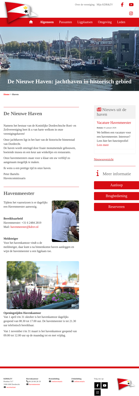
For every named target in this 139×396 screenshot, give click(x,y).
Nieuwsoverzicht (104, 159)
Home (7, 94)
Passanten (65, 22)
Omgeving (105, 22)
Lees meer (103, 144)
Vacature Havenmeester (114, 123)
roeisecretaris (57, 381)
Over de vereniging (85, 4)
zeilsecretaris (79, 381)
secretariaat (11, 387)
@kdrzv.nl (24, 226)
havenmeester (34, 384)
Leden (121, 22)
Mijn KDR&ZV (105, 4)
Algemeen (47, 22)
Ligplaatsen (85, 22)
